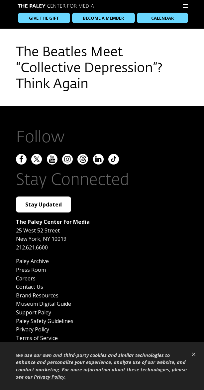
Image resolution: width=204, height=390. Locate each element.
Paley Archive (32, 261)
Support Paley (33, 312)
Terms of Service (37, 338)
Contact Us (29, 286)
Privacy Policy (32, 329)
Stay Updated (43, 204)
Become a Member (103, 18)
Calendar (162, 18)
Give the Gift (44, 18)
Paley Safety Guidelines (44, 321)
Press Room (31, 269)
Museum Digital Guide (43, 303)
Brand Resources (37, 295)
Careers (26, 278)
